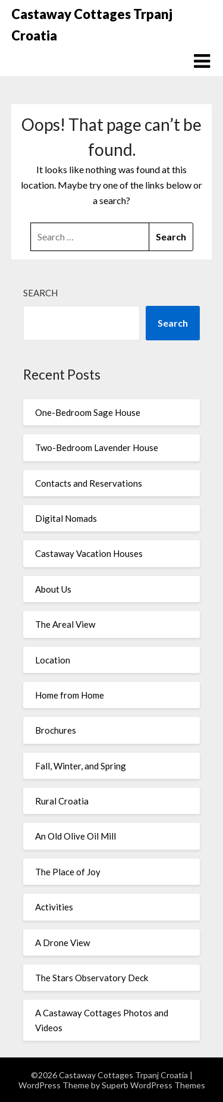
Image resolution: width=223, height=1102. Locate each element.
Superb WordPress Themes (153, 1085)
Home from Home (69, 695)
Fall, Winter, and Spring (80, 765)
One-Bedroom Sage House (87, 412)
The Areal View (65, 624)
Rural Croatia (62, 801)
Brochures (55, 730)
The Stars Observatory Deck (91, 977)
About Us (53, 589)
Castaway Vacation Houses (89, 553)
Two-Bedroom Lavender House (96, 447)
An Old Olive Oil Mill (75, 836)
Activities (54, 906)
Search (40, 292)
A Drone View (62, 942)
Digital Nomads (66, 518)
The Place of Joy (67, 871)
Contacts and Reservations (88, 483)
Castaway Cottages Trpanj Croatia (91, 24)
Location (52, 660)
